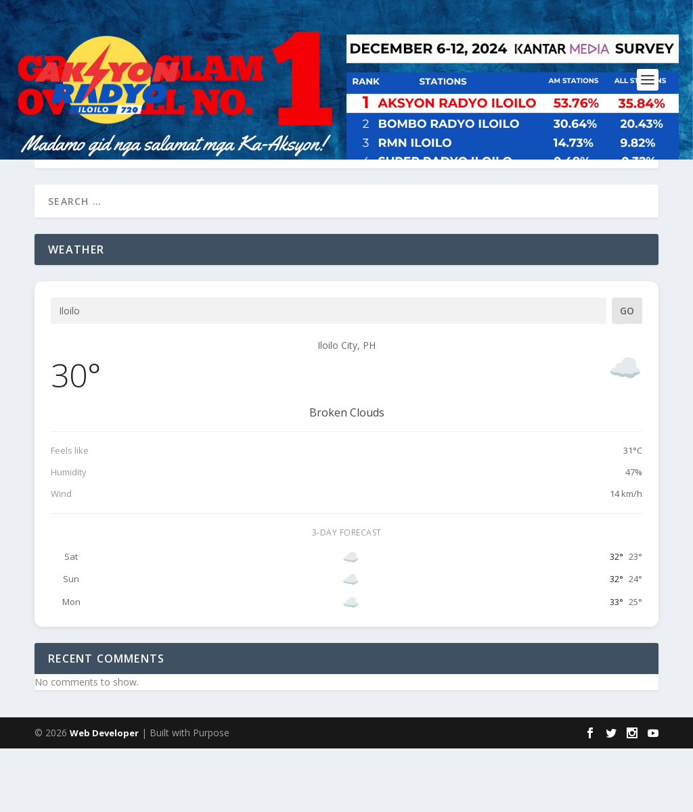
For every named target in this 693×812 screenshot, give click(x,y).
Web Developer (104, 796)
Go (627, 374)
